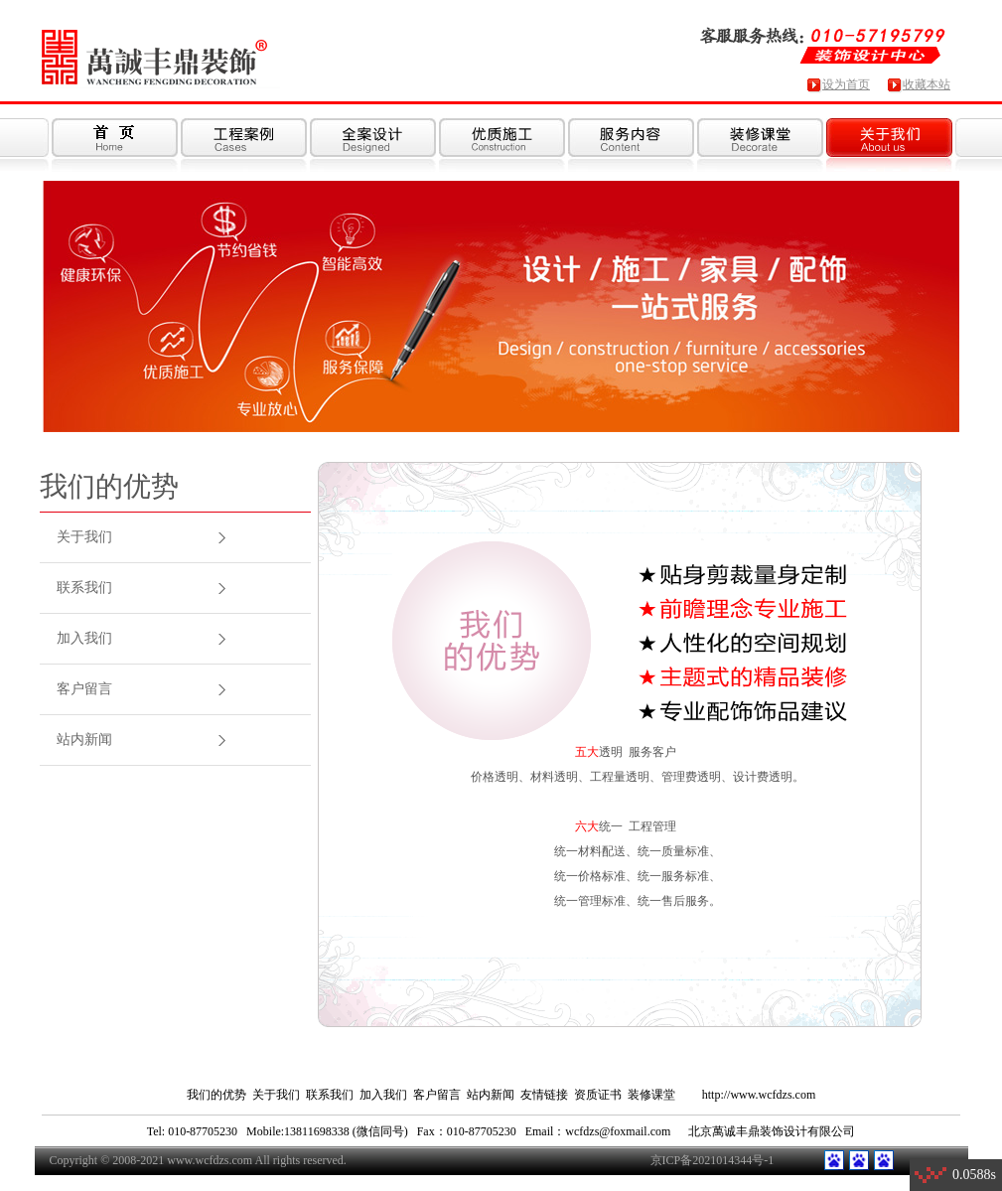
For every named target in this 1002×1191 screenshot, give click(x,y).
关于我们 (84, 536)
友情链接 (544, 1095)
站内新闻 (84, 739)
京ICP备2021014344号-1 (712, 1160)
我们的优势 (216, 1095)
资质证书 (598, 1095)
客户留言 (84, 688)
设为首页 (846, 84)
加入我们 (84, 638)
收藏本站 (926, 84)
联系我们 (84, 587)
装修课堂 (651, 1095)
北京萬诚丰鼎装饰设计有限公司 (771, 1131)
